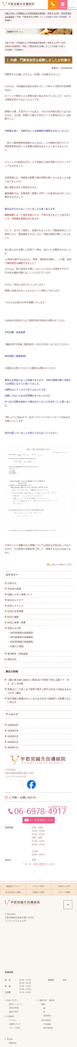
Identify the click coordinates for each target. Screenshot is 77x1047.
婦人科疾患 (46, 1020)
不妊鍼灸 (47, 1024)
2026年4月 (12, 730)
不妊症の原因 (14, 588)
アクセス (13, 1020)
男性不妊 (11, 659)
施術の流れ (14, 1012)
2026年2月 (12, 742)
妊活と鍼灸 (13, 616)
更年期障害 (48, 1028)
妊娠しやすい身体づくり (19, 594)
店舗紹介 (11, 1016)
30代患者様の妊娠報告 (21, 637)
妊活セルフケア (15, 600)
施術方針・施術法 (47, 1000)
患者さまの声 (14, 628)
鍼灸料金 (13, 1043)
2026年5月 (12, 725)
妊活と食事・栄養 (16, 622)
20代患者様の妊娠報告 (21, 632)
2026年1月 (12, 747)
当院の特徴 (14, 1008)
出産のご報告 (17, 646)
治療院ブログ (15, 1024)
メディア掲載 (64, 892)
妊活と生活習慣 (15, 611)
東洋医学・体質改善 (17, 653)
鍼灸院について (13, 886)
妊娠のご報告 (38, 892)
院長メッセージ (15, 1004)
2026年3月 (12, 736)
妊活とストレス (15, 605)
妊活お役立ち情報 (13, 892)
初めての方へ (13, 1000)
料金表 (10, 1039)
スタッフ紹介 (38, 886)
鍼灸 (43, 1004)
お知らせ (11, 583)
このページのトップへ (60, 564)
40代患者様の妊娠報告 (21, 641)
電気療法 (47, 1016)
